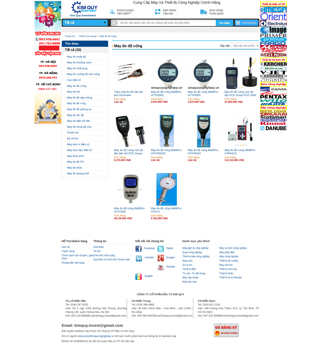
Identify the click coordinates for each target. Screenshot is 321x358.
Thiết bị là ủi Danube (230, 277)
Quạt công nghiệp (192, 252)
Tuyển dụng (68, 251)
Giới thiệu (98, 247)
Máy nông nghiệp (228, 256)
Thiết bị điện (189, 269)
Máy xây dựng (190, 277)
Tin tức (97, 251)
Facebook (149, 248)
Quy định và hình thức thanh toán (111, 259)
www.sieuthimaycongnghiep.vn (96, 336)
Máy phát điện (227, 252)
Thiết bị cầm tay (228, 269)
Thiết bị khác (226, 273)
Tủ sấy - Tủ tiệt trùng (193, 273)
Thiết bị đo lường (87, 36)
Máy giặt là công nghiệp (195, 248)
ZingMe (149, 276)
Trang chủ (70, 36)
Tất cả (69, 22)
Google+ (170, 257)
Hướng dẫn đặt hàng (73, 262)
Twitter (169, 248)
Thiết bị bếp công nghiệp (196, 256)
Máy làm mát (189, 281)
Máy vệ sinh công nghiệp (232, 248)
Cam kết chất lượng (104, 255)
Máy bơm (187, 260)
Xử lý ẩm (187, 265)
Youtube (170, 266)
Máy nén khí (226, 265)
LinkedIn (149, 257)
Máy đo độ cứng (108, 36)
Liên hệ (66, 247)
